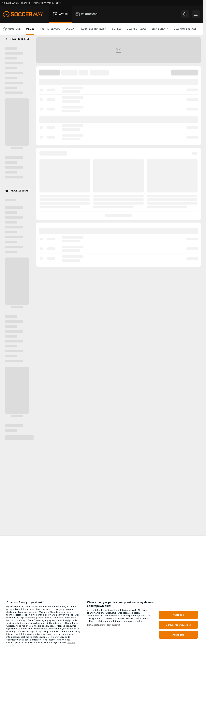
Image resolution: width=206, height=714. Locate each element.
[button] (185, 14)
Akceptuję (178, 614)
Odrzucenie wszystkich (178, 624)
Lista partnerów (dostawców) (103, 624)
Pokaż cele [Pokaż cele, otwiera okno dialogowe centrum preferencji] (178, 634)
